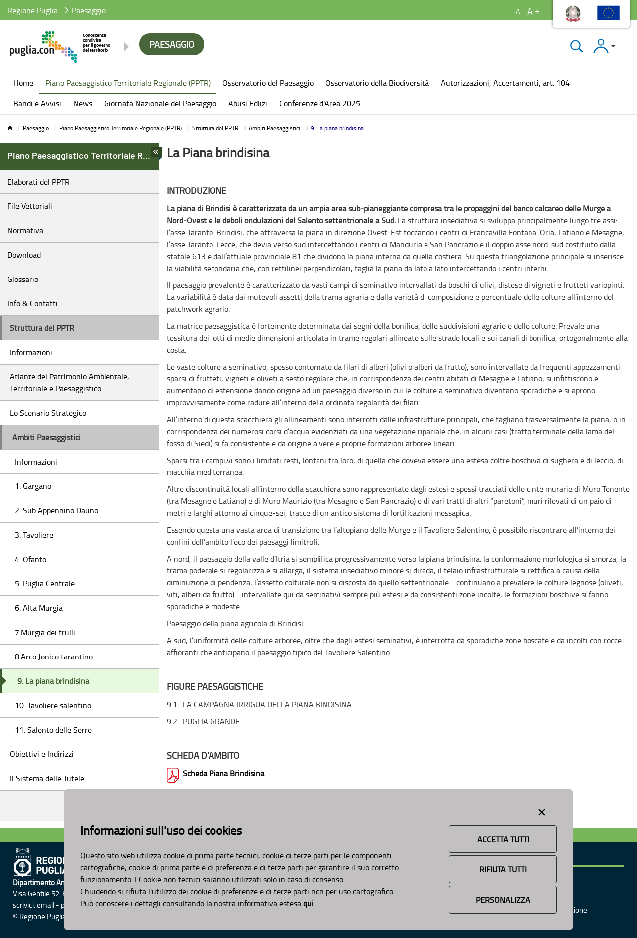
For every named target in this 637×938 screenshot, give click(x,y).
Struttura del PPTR (215, 128)
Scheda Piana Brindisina (223, 773)
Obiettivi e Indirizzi (42, 754)
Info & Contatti (32, 303)
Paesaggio (36, 128)
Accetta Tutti (503, 839)
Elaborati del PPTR (38, 181)
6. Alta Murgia (39, 607)
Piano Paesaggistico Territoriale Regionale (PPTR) (120, 128)
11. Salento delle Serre (53, 729)
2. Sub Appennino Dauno (56, 510)
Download (24, 254)
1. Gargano (33, 485)
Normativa (25, 230)
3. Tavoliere (34, 534)
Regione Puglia (32, 10)
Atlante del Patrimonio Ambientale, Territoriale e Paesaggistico (69, 382)
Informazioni (31, 352)
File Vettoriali (29, 205)
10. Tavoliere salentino (53, 705)
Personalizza (503, 899)
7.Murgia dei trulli (45, 632)
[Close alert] (541, 810)
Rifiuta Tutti (503, 869)
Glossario (22, 279)
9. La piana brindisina (53, 680)
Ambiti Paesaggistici (274, 128)
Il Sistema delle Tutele (47, 778)
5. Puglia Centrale (45, 583)
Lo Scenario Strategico (48, 412)
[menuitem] (23, 83)
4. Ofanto (30, 559)
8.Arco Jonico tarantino (54, 656)
